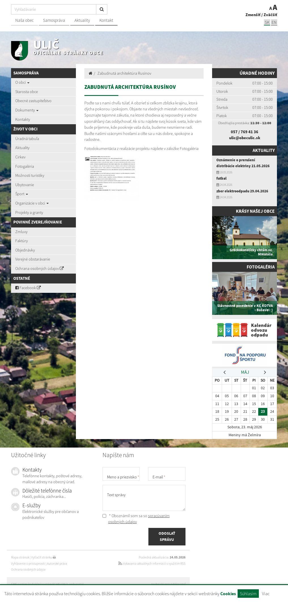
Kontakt (106, 20)
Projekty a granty (29, 212)
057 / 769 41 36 (244, 131)
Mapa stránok (20, 557)
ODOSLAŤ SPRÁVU (167, 537)
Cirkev (20, 157)
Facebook (28, 287)
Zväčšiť (270, 14)
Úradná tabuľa (27, 138)
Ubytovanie (24, 184)
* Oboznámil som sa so (136, 519)
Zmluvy (21, 231)
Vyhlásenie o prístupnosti (28, 564)
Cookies (228, 594)
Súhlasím (248, 593)
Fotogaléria (24, 166)
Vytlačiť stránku (43, 557)
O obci (22, 82)
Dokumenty (27, 110)
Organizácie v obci (32, 203)
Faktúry (21, 240)
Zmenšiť (253, 14)
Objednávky (25, 250)
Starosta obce (26, 91)
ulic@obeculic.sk (244, 137)
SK (267, 22)
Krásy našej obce (254, 211)
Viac (266, 593)
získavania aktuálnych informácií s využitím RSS (151, 564)
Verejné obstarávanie (32, 259)
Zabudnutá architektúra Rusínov (124, 73)
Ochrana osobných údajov (39, 268)
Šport (21, 193)
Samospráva (54, 20)
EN (274, 22)
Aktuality (82, 20)
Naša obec (24, 20)
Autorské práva (57, 564)
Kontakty (22, 119)
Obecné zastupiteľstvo (33, 100)
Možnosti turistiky (29, 175)
